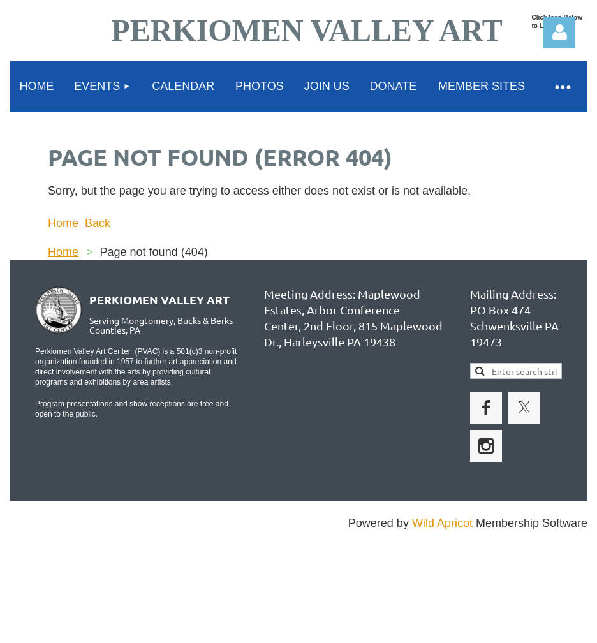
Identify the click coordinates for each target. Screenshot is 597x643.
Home (63, 223)
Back (97, 223)
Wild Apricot (442, 523)
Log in (559, 32)
